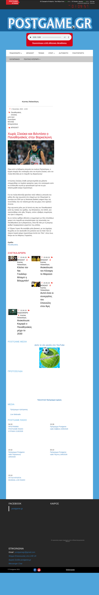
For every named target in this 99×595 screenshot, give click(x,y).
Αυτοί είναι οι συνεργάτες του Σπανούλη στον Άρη (47, 299)
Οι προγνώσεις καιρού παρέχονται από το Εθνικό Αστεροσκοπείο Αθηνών (67, 541)
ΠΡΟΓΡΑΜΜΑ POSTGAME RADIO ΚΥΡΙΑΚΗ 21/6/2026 (15, 429)
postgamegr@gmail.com (25, 552)
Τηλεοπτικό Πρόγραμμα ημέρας (49, 400)
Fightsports (78, 53)
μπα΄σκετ (11, 117)
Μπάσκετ (30, 53)
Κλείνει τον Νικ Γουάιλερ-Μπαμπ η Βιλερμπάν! (23, 274)
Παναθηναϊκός (16, 112)
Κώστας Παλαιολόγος (30, 102)
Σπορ (51, 53)
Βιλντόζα (11, 122)
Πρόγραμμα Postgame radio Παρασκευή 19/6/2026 (16, 454)
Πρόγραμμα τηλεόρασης (19, 409)
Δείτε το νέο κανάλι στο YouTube (49, 345)
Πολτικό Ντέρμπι (32, 59)
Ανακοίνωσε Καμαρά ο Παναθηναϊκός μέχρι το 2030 (23, 327)
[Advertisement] (49, 79)
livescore (92, 3)
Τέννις (41, 53)
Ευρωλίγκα (12, 119)
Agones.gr (86, 3)
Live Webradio (15, 414)
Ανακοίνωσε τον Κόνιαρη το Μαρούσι (46, 270)
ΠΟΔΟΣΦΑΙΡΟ (22, 313)
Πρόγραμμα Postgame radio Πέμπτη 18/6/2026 (58, 453)
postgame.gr (17, 508)
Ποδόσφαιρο (16, 53)
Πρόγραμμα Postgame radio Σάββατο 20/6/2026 (59, 428)
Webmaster (70, 570)
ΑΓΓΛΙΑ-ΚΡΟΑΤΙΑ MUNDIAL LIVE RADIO (16, 479)
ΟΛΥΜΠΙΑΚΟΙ (15, 59)
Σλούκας (14, 115)
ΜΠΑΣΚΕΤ (15, 127)
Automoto (63, 53)
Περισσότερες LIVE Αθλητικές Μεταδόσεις (49, 43)
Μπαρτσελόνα (13, 124)
